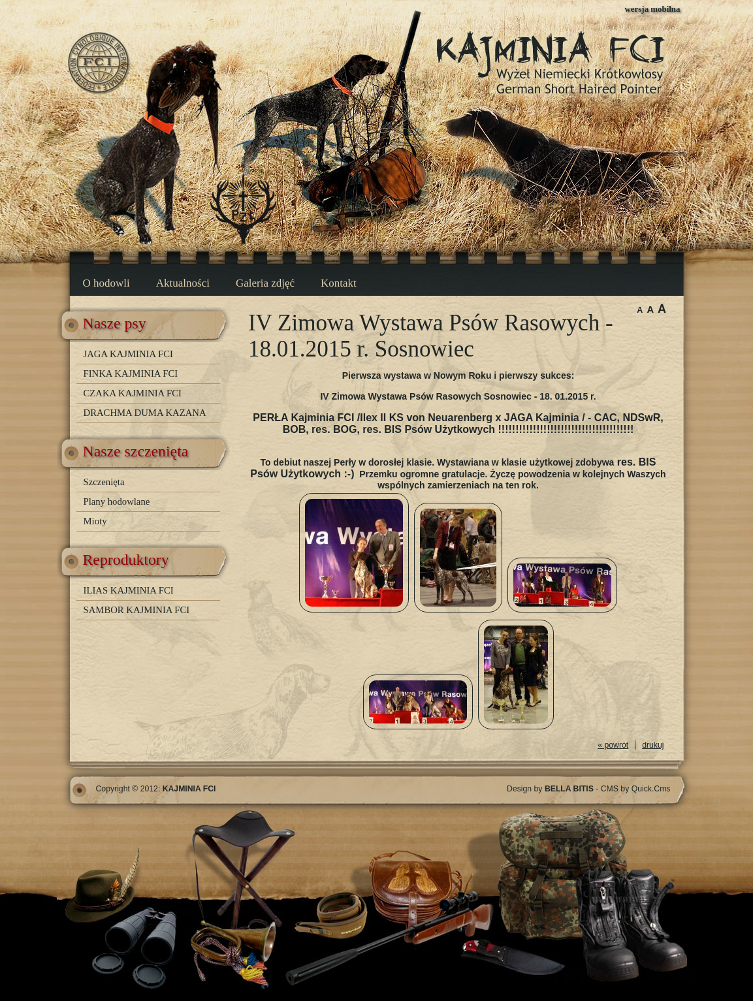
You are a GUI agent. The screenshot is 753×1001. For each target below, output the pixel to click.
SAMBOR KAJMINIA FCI (137, 610)
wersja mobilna (653, 9)
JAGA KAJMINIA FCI (128, 354)
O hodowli (106, 283)
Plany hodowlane (117, 501)
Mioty (95, 521)
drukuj (653, 745)
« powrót (613, 745)
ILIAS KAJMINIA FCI (129, 590)
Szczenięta (104, 482)
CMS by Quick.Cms (636, 788)
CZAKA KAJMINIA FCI (133, 393)
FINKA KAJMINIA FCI (131, 373)
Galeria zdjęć (265, 283)
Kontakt (339, 283)
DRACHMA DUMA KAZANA (145, 412)
